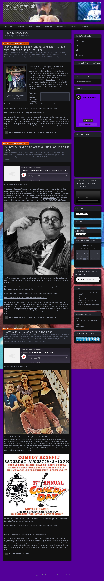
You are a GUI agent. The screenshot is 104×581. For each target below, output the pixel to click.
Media (30, 27)
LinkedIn (79, 45)
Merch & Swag (61, 27)
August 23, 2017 (23, 143)
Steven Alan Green (31, 57)
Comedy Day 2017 (55, 334)
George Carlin (57, 52)
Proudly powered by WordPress (41, 575)
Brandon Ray (24, 52)
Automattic (68, 575)
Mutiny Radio (35, 69)
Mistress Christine (26, 54)
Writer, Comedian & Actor (13, 10)
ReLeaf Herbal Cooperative (11, 57)
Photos (39, 27)
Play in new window (20, 184)
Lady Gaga (33, 336)
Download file (8, 184)
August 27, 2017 (23, 43)
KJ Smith (25, 155)
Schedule (20, 27)
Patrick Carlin (45, 54)
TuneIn (56, 57)
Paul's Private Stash (9, 339)
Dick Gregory (56, 152)
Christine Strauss (47, 52)
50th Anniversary (13, 334)
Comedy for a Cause (44, 439)
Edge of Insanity (13, 336)
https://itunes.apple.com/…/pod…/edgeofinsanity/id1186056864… (25, 113)
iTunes (12, 54)
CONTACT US (84, 27)
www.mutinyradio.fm (9, 59)
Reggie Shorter (64, 54)
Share (39, 181)
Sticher (39, 57)
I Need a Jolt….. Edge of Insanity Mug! (88, 304)
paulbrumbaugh (12, 43)
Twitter (79, 50)
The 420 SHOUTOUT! (48, 57)
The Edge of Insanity (50, 67)
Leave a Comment (21, 59)
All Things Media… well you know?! (87, 293)
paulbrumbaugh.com (25, 108)
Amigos (73, 27)
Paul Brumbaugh (19, 6)
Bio (11, 27)
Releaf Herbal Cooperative (38, 280)
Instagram (80, 40)
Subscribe (31, 181)
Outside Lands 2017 (52, 336)
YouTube (48, 27)
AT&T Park (22, 334)
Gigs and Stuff (82, 302)
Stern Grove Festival (34, 339)
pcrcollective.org (39, 108)
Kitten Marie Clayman (41, 117)
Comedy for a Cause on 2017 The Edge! (28, 331)
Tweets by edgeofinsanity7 (83, 81)
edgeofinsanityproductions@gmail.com (86, 320)
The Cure (60, 339)
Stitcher (42, 339)
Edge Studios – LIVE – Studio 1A (87, 300)
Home (4, 27)
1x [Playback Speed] (35, 176)
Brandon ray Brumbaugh (35, 52)
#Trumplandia (13, 52)
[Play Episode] (23, 175)
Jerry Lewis (12, 155)
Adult (18, 52)
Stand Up (22, 57)
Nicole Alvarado (36, 54)
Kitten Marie (17, 54)
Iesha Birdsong (48, 73)
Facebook (79, 55)
